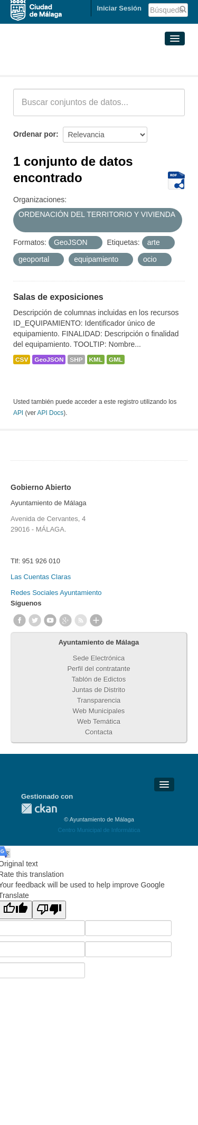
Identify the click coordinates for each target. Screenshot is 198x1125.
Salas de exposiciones (58, 296)
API (18, 413)
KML (96, 359)
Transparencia (99, 700)
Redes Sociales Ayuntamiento (56, 593)
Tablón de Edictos (99, 679)
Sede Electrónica (99, 658)
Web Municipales (99, 711)
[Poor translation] (49, 910)
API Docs (50, 413)
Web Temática (98, 721)
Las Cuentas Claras (41, 577)
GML (115, 359)
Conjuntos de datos (60, 62)
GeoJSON (48, 359)
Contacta (98, 732)
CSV (21, 359)
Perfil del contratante (98, 669)
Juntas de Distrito (98, 690)
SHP (76, 359)
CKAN (39, 808)
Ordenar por (34, 134)
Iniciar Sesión (119, 8)
